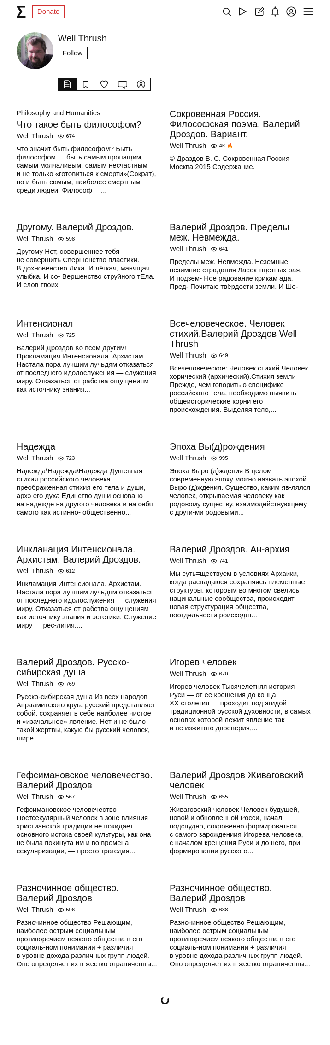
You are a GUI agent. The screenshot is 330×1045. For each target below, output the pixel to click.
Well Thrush (35, 136)
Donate (48, 11)
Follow (72, 53)
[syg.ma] (21, 12)
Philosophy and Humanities (58, 113)
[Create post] (259, 12)
